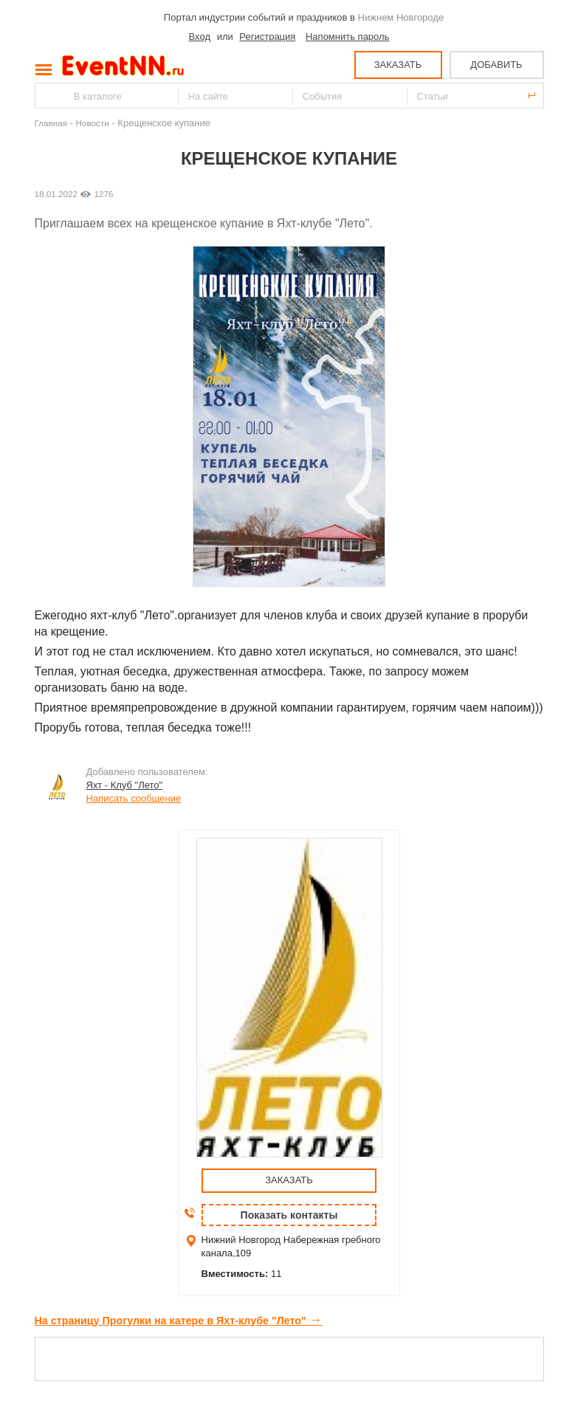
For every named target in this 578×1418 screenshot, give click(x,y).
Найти (47, 95)
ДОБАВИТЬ (496, 64)
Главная (51, 123)
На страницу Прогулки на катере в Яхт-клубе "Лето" (179, 1320)
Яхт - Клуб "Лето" (124, 785)
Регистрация (267, 36)
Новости (92, 123)
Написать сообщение (134, 798)
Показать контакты (289, 1215)
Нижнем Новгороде (401, 17)
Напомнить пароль (347, 36)
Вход (199, 36)
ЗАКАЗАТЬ (398, 64)
